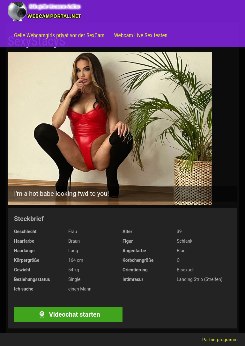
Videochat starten (68, 314)
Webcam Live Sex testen (140, 35)
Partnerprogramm (220, 339)
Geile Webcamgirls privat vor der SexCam (59, 35)
